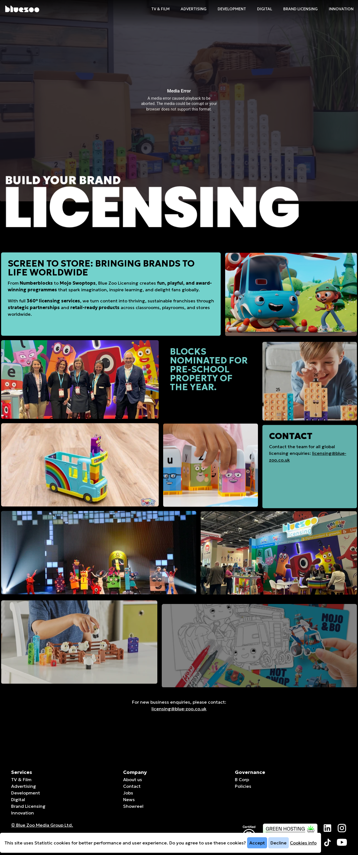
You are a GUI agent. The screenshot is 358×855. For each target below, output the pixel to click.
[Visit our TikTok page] (327, 843)
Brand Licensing (300, 8)
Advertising (194, 8)
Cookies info (303, 843)
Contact (132, 786)
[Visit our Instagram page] (342, 828)
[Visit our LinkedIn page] (327, 828)
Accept (257, 843)
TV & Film (160, 8)
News (129, 799)
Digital (264, 8)
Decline (278, 843)
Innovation (341, 8)
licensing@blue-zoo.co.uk (179, 708)
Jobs (128, 793)
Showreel (133, 806)
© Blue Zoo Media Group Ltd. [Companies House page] (42, 825)
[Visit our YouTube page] (342, 843)
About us (132, 779)
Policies (243, 786)
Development (232, 8)
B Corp (242, 779)
